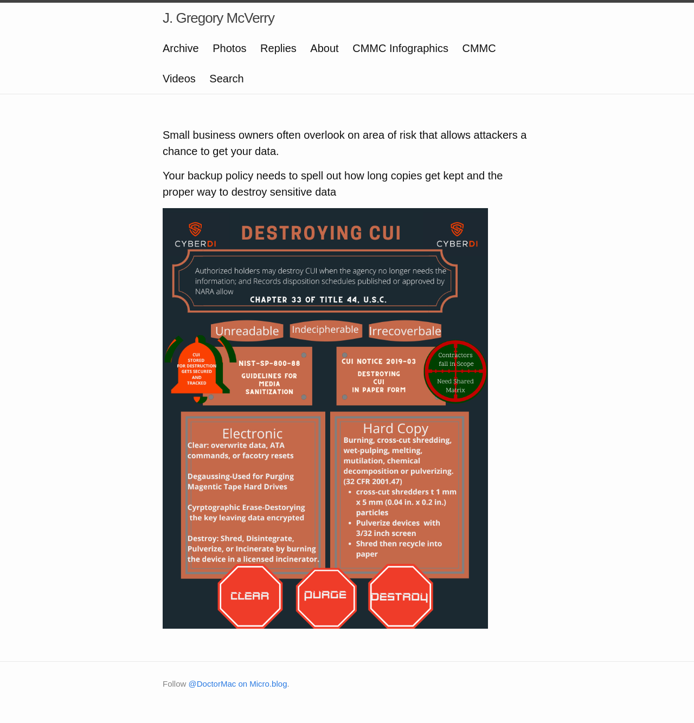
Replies (278, 48)
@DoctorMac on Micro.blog (238, 683)
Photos (229, 48)
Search (226, 79)
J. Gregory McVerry (218, 18)
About (324, 48)
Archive (181, 48)
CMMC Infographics (400, 48)
